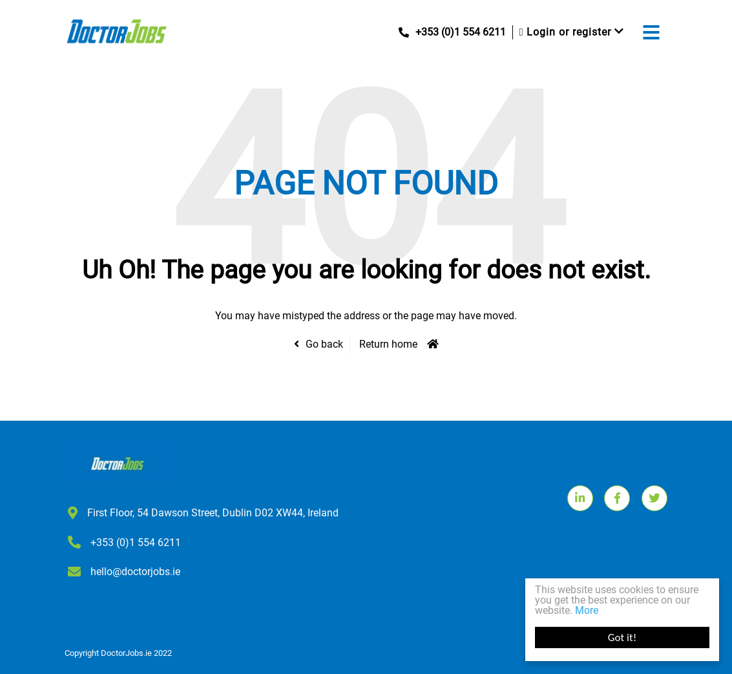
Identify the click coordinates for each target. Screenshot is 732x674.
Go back (324, 344)
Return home (388, 344)
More (586, 610)
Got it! (622, 637)
